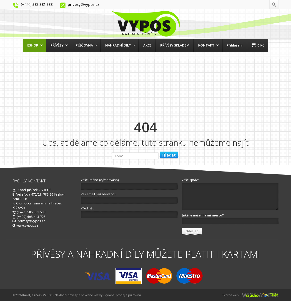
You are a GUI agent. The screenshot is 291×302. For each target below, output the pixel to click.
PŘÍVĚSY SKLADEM (174, 45)
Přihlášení (235, 45)
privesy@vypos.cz (31, 221)
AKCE (147, 45)
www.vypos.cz (27, 225)
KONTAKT (208, 45)
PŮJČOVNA (87, 45)
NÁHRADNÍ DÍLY (120, 45)
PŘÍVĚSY (59, 45)
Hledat (169, 155)
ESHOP (35, 45)
